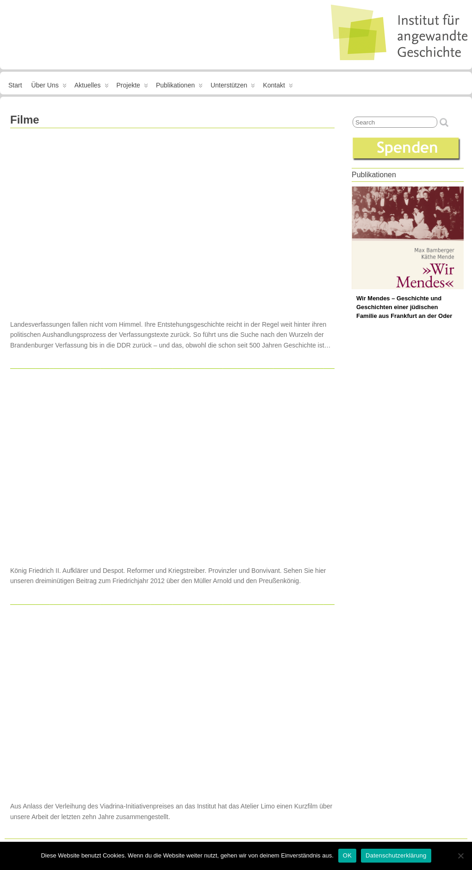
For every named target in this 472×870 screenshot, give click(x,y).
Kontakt (277, 87)
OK (347, 855)
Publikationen (179, 87)
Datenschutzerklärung (396, 855)
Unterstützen (233, 87)
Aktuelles (92, 87)
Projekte (132, 87)
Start (15, 85)
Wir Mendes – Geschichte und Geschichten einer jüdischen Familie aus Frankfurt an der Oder (404, 307)
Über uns (49, 87)
